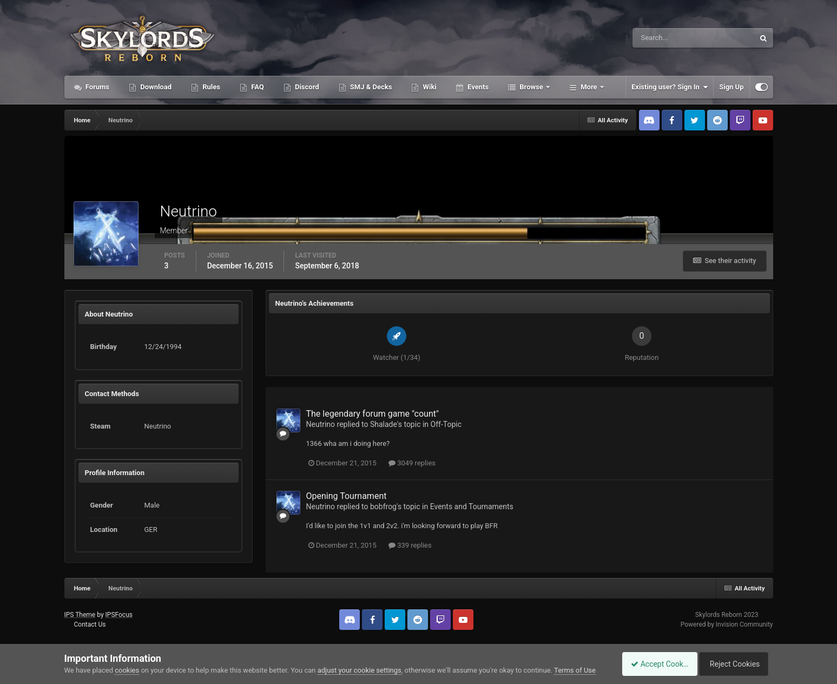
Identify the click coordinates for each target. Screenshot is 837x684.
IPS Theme (80, 615)
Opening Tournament (346, 496)
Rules (210, 87)
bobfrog (383, 506)
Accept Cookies (654, 664)
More (589, 87)
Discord (306, 87)
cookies (127, 670)
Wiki (428, 87)
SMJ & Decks (370, 87)
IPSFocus (119, 615)
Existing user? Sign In (669, 87)
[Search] (660, 38)
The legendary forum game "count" (372, 414)
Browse (531, 87)
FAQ (256, 87)
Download (155, 87)
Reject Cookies (735, 664)
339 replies (410, 545)
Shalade (383, 424)
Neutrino (320, 424)
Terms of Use (575, 670)
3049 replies (412, 463)
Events (477, 87)
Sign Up (731, 87)
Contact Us (90, 624)
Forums (97, 87)
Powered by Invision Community (727, 624)
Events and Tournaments (471, 506)
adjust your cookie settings (359, 670)
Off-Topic (446, 424)
